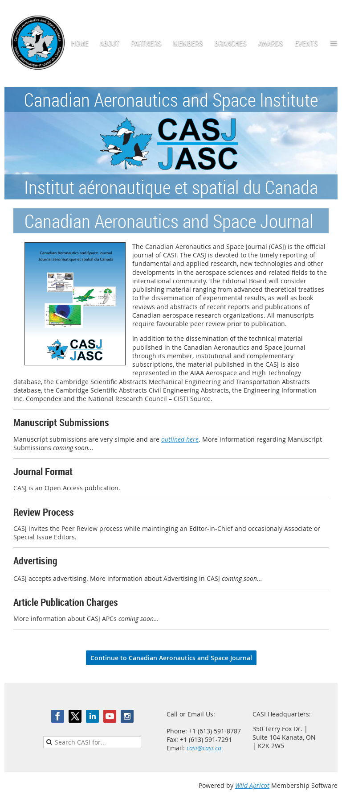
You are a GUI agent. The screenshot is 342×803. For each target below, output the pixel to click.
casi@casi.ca (204, 748)
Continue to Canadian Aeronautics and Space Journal (171, 658)
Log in (329, 13)
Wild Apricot (252, 785)
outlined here (180, 439)
